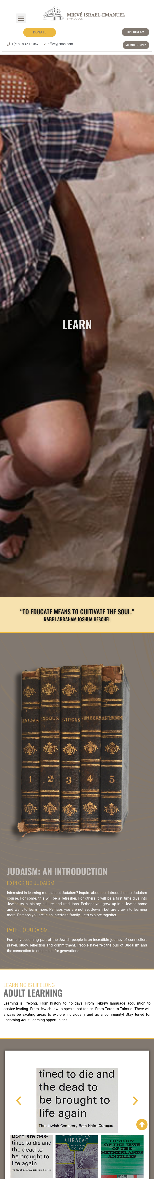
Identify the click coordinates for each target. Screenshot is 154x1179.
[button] (21, 18)
